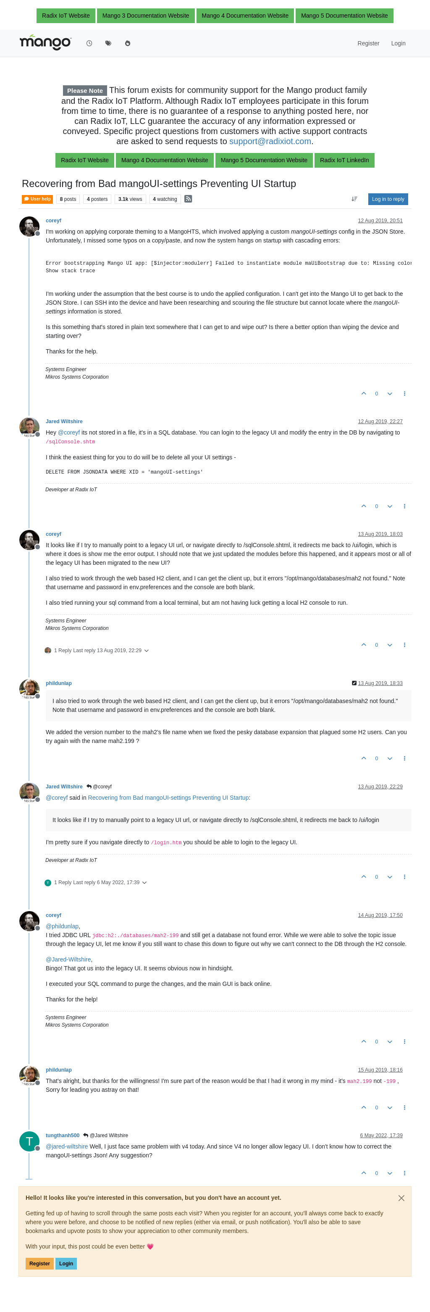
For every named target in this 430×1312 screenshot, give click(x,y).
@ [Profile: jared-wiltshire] (67, 1146)
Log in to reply (388, 199)
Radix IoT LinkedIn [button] (344, 160)
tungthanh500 (62, 1135)
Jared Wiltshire (64, 421)
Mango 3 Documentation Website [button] (145, 15)
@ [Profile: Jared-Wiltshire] (68, 959)
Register (39, 1264)
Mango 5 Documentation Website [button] (344, 15)
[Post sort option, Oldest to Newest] (355, 199)
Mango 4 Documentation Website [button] (245, 15)
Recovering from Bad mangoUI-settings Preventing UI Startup (168, 797)
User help (37, 199)
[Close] (401, 1198)
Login (66, 1264)
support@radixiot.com (270, 141)
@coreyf (99, 787)
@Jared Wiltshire (105, 1135)
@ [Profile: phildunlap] (62, 926)
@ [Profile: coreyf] (69, 432)
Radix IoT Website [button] (66, 15)
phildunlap (59, 683)
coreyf (53, 221)
